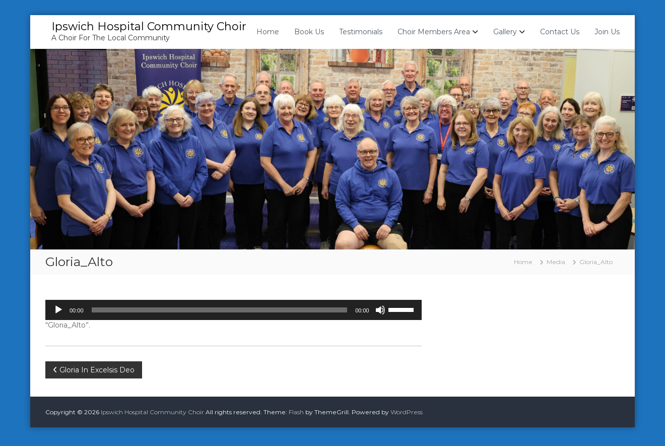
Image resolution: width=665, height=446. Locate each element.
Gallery (505, 31)
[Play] (58, 310)
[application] (233, 310)
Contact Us (559, 31)
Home (267, 31)
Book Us (309, 31)
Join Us (607, 31)
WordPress (406, 412)
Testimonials (360, 31)
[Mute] (380, 310)
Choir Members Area (433, 31)
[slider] (220, 309)
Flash (296, 412)
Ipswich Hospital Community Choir (148, 26)
